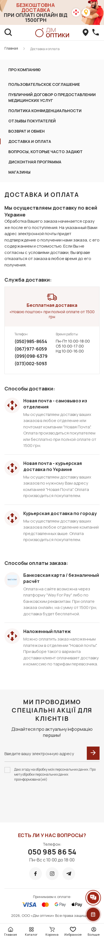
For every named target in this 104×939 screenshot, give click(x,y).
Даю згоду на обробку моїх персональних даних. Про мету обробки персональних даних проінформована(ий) (55, 774)
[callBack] (96, 32)
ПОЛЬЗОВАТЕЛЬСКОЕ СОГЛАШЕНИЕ (44, 84)
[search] (8, 32)
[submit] (93, 753)
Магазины (19, 172)
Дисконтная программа (34, 161)
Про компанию (24, 69)
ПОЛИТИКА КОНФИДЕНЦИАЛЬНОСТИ (45, 110)
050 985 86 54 (52, 852)
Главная (11, 48)
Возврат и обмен (26, 131)
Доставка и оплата (45, 49)
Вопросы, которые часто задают (45, 151)
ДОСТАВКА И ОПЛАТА (29, 141)
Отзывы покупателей (32, 121)
